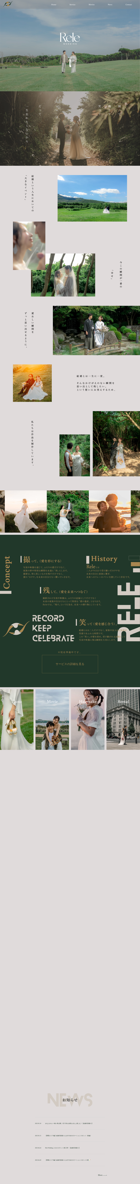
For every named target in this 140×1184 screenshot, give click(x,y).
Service (72, 4)
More (102, 1175)
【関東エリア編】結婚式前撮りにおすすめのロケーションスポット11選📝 (62, 1160)
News (110, 4)
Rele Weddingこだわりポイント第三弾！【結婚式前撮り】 (57, 1148)
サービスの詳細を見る (70, 664)
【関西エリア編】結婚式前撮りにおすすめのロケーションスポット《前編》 (63, 1135)
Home (53, 4)
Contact (129, 4)
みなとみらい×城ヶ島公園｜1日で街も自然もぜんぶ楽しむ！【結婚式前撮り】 (64, 1123)
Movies (92, 4)
